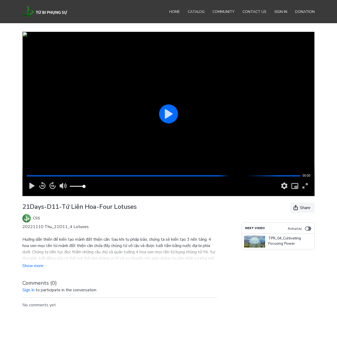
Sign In (280, 11)
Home (174, 11)
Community (223, 11)
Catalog (196, 11)
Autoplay (299, 228)
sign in (28, 290)
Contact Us (254, 11)
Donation (305, 11)
